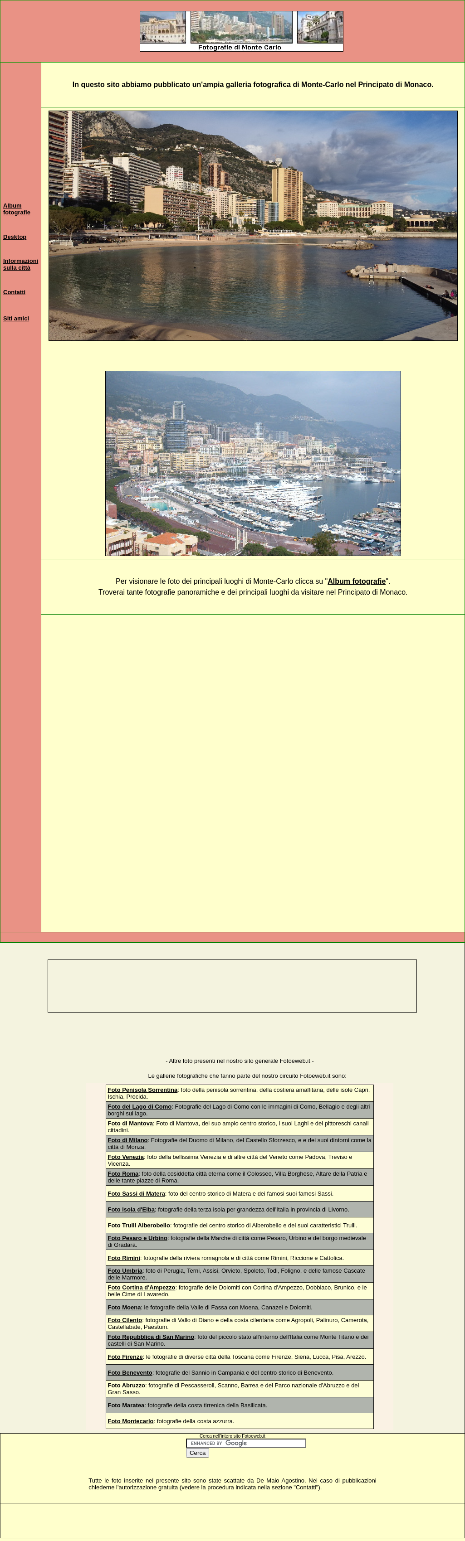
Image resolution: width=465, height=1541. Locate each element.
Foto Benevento (130, 1372)
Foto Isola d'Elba (131, 1209)
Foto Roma (123, 1173)
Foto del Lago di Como (139, 1106)
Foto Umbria (125, 1270)
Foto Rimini (124, 1258)
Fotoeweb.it (295, 1060)
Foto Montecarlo (130, 1421)
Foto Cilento (125, 1320)
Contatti (14, 292)
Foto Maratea (126, 1405)
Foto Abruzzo (126, 1385)
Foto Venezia (125, 1156)
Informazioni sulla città (20, 264)
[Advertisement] (253, 694)
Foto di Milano (127, 1140)
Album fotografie (16, 209)
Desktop (14, 236)
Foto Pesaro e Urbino (137, 1238)
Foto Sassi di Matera (136, 1193)
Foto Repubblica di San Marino (151, 1336)
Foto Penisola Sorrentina (142, 1089)
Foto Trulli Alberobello (139, 1225)
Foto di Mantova (130, 1123)
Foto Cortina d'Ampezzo (141, 1287)
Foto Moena (124, 1307)
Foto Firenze (125, 1356)
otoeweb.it (316, 1075)
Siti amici (16, 318)
